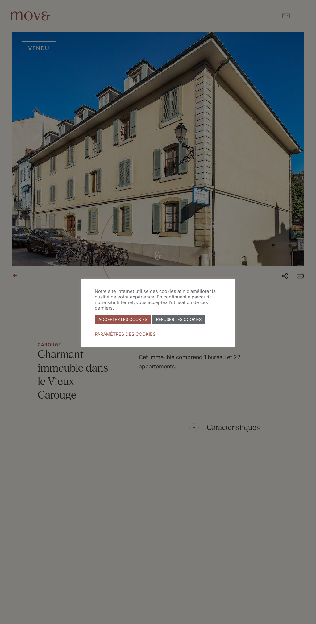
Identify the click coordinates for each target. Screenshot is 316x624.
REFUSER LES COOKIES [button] (179, 319)
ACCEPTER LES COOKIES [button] (122, 319)
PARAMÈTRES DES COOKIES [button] (125, 334)
